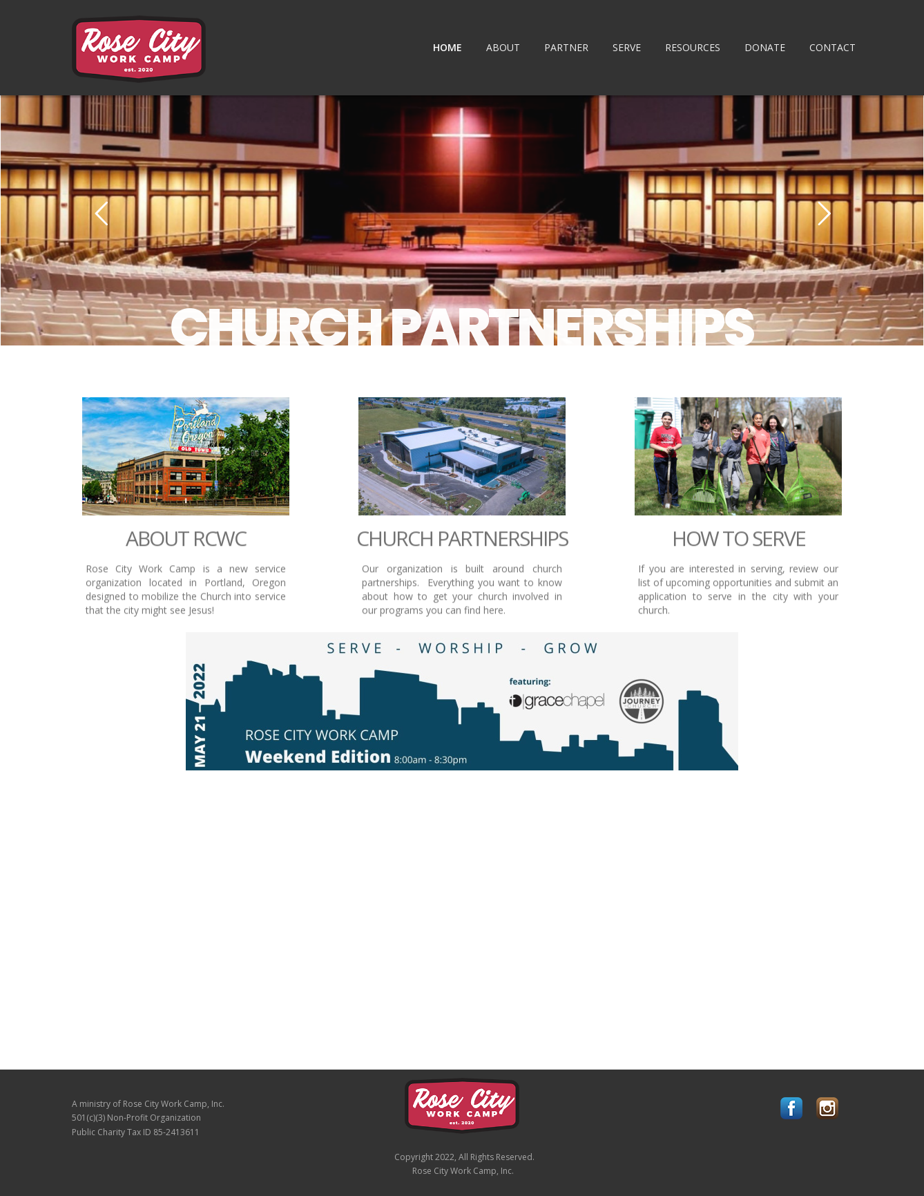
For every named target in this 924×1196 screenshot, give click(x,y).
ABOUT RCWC (186, 546)
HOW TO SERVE (738, 546)
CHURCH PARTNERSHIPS (461, 327)
